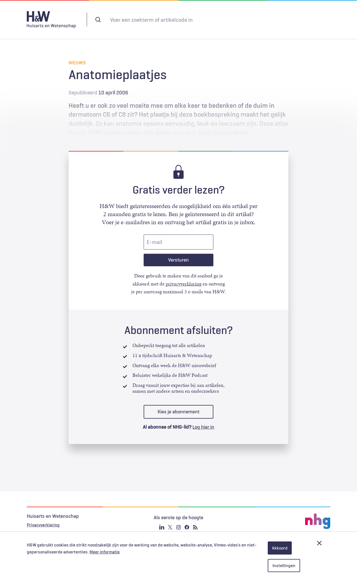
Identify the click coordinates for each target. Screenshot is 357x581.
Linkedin (162, 521)
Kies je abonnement (178, 406)
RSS (195, 521)
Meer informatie (105, 552)
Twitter (170, 521)
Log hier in (203, 421)
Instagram (178, 521)
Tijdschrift (241, 19)
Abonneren (209, 19)
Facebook (187, 521)
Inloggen (273, 19)
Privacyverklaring (43, 519)
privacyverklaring (183, 278)
